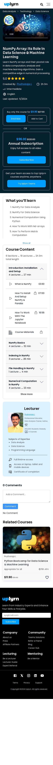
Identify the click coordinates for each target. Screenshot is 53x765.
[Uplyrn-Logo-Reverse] (10, 4)
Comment (10, 506)
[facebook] (15, 675)
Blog (30, 644)
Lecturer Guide (10, 662)
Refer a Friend (35, 640)
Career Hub (33, 648)
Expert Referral (10, 665)
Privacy (27, 682)
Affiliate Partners (11, 644)
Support (38, 682)
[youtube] (42, 675)
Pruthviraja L (24, 84)
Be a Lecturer (9, 658)
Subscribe (11, 621)
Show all (26, 243)
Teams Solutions (36, 637)
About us (7, 637)
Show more (27, 394)
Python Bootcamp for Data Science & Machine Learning (26, 562)
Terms (15, 682)
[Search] (42, 4)
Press (5, 640)
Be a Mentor (34, 658)
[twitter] (22, 675)
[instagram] (28, 675)
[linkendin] (35, 675)
